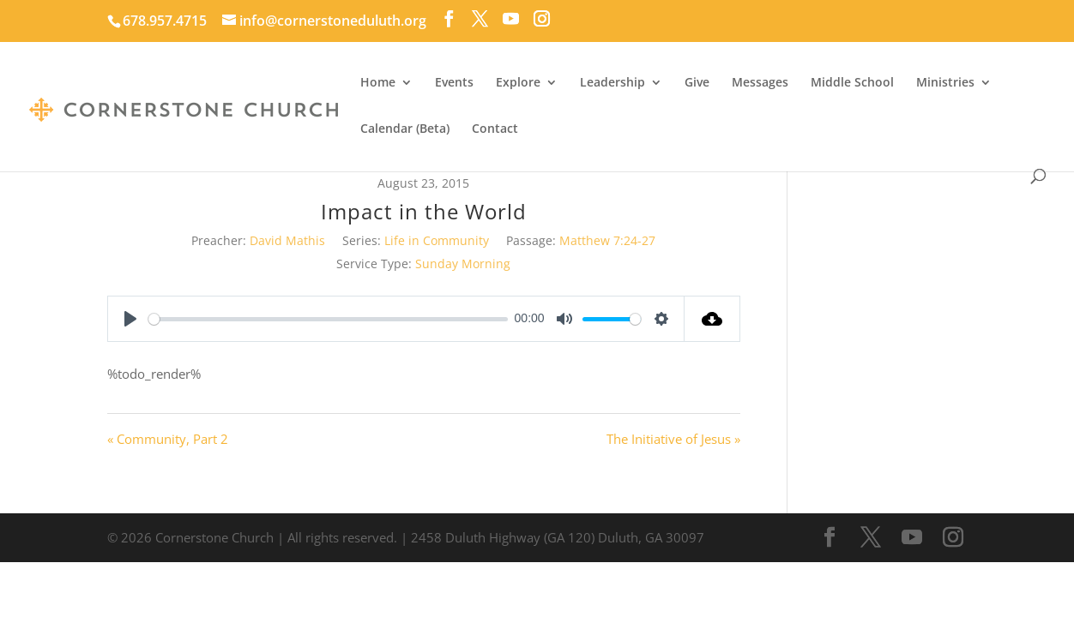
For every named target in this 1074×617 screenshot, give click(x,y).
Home (377, 83)
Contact (495, 129)
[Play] (130, 318)
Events (454, 83)
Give (697, 83)
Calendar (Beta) (405, 129)
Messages (760, 83)
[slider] (328, 319)
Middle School (852, 83)
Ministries (945, 83)
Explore (518, 83)
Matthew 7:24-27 (607, 240)
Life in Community (436, 240)
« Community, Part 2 (167, 438)
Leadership (612, 83)
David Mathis (287, 240)
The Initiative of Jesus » (673, 438)
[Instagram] (542, 18)
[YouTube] (511, 18)
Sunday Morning (462, 263)
